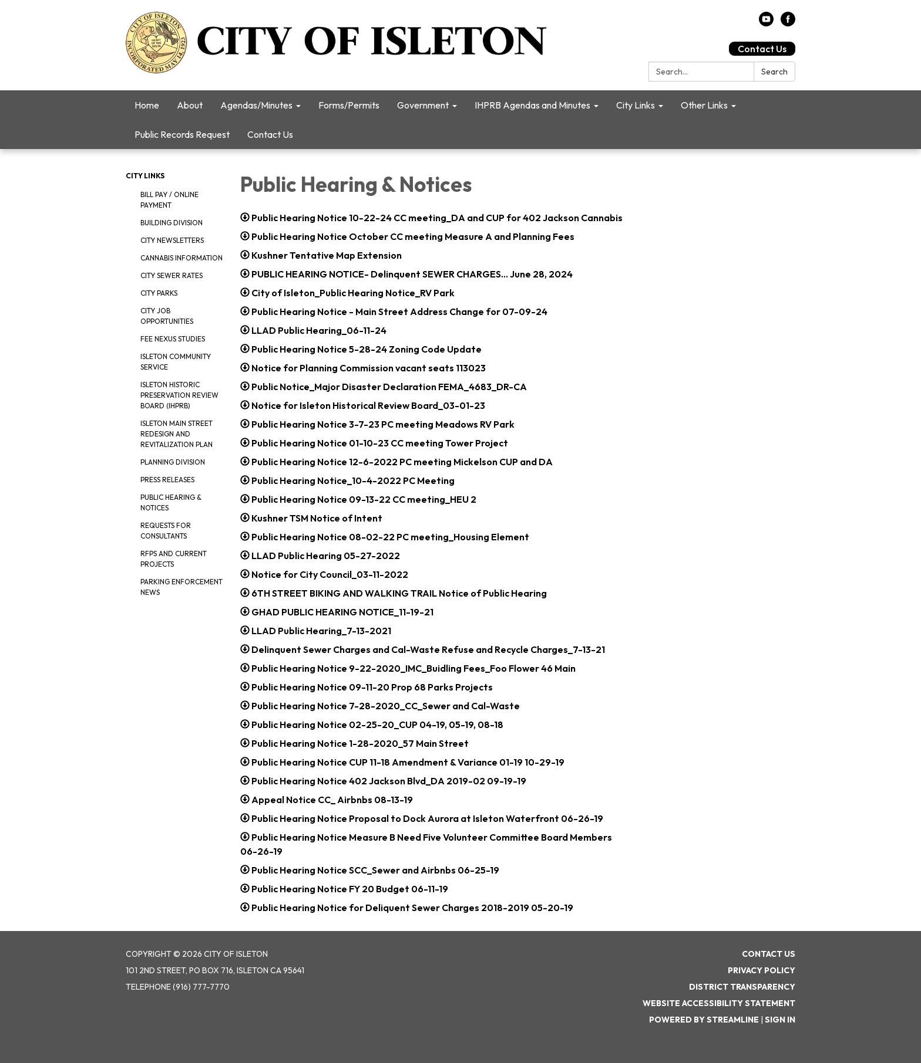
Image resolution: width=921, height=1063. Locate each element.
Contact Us (762, 49)
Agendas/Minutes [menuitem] (256, 105)
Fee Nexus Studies (172, 338)
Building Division (171, 222)
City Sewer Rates (171, 275)
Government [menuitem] (423, 105)
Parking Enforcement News (181, 587)
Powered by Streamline (704, 1019)
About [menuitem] (190, 105)
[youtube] (766, 23)
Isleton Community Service (175, 361)
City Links (145, 175)
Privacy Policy (761, 970)
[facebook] (788, 23)
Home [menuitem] (147, 105)
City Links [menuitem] (635, 105)
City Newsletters (172, 240)
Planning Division (172, 462)
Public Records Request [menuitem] (182, 134)
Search (774, 71)
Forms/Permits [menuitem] (348, 105)
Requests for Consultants (165, 530)
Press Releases (167, 479)
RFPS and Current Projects (173, 558)
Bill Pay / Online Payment (169, 199)
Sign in (780, 1019)
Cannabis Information (181, 257)
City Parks (158, 293)
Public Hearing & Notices (170, 502)
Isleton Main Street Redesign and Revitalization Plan (176, 434)
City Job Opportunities (166, 316)
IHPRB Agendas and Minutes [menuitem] (532, 105)
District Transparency (742, 986)
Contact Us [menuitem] (270, 134)
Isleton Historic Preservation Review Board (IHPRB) (179, 395)
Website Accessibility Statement (719, 1003)
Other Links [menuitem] (704, 105)
